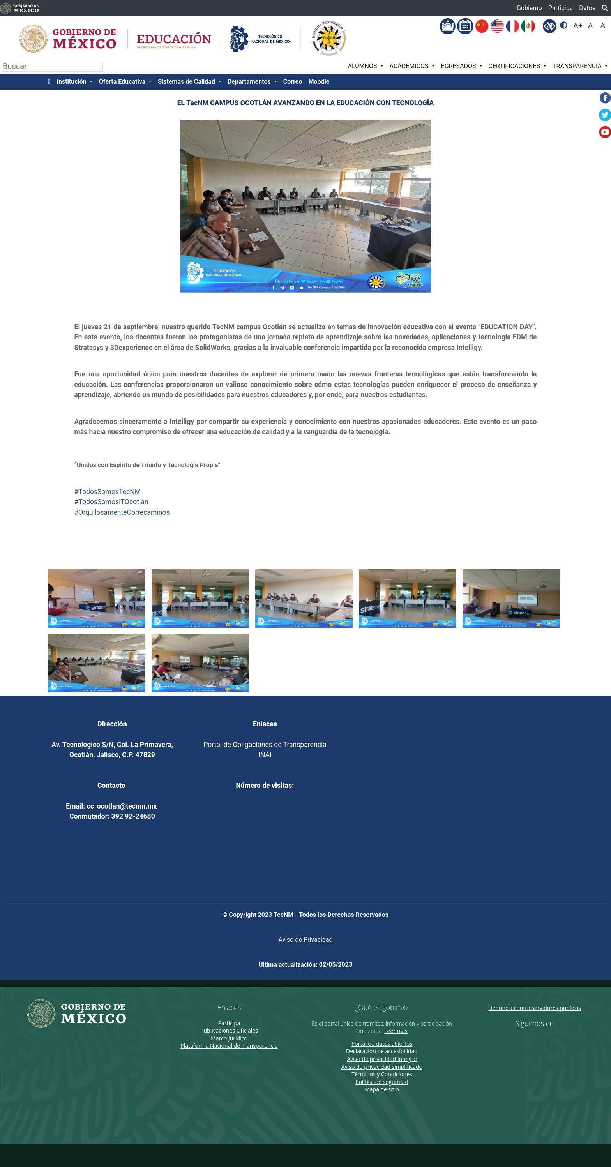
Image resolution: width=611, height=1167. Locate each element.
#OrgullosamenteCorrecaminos (122, 512)
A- (591, 25)
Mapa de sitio (382, 1089)
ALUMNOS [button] (363, 66)
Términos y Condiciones (381, 1074)
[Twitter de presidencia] (538, 1039)
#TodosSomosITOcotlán (111, 502)
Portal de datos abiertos (381, 1043)
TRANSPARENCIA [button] (578, 66)
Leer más (396, 1031)
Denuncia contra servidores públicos (534, 1008)
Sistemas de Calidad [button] (187, 81)
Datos (587, 8)
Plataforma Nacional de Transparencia (228, 1045)
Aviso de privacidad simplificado (381, 1066)
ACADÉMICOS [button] (410, 66)
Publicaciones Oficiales (229, 1030)
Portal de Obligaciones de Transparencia (264, 745)
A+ (577, 25)
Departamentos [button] (250, 81)
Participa (560, 8)
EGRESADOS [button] (459, 66)
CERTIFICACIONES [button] (515, 66)
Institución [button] (72, 81)
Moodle (319, 81)
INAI (265, 755)
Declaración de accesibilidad (382, 1051)
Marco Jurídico (229, 1038)
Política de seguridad (381, 1082)
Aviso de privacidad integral (382, 1059)
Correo (292, 81)
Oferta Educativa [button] (123, 81)
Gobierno (529, 8)
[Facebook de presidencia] (527, 1039)
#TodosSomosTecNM (107, 492)
